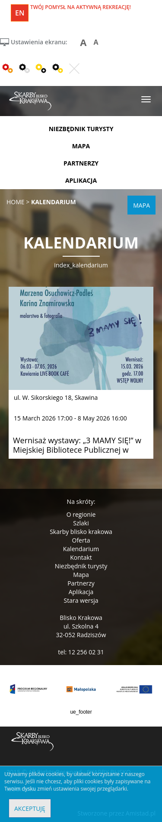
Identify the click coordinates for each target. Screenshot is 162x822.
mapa (81, 146)
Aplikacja (81, 592)
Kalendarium (81, 549)
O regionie (81, 514)
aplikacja (81, 180)
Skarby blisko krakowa (81, 532)
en (19, 13)
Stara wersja (81, 600)
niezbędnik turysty (81, 129)
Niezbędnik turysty (81, 566)
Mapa (81, 574)
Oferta (81, 540)
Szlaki (81, 523)
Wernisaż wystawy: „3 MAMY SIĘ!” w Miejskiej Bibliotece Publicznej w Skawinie (77, 449)
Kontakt (81, 557)
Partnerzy (81, 583)
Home (15, 202)
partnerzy (81, 163)
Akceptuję (29, 808)
